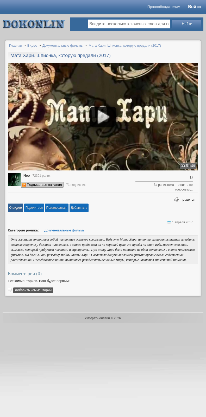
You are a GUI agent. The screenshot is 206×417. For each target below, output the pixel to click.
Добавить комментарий (33, 290)
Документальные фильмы (62, 45)
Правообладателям (163, 7)
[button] (15, 208)
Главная (15, 45)
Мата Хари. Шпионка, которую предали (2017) (125, 45)
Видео (32, 45)
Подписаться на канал (44, 185)
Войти (194, 6)
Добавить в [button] (79, 208)
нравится (187, 199)
